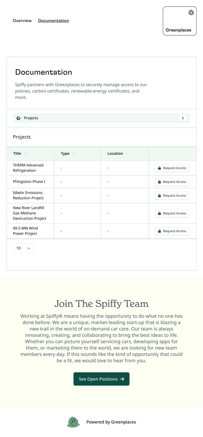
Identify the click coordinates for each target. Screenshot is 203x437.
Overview (22, 21)
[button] (24, 153)
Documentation (53, 21)
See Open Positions (101, 379)
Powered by (111, 422)
